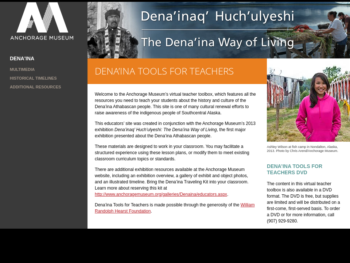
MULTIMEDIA (22, 69)
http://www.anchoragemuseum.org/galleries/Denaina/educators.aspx (161, 194)
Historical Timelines (33, 78)
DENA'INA (22, 58)
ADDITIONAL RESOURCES (35, 87)
